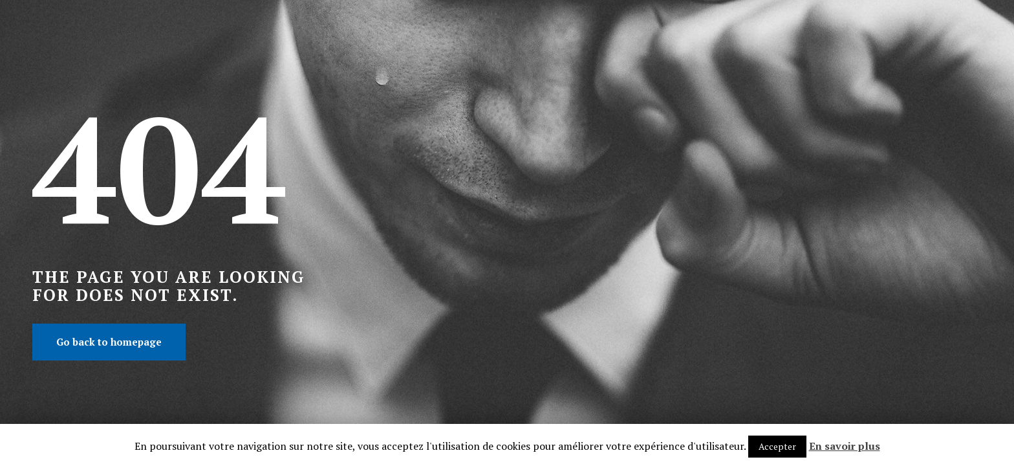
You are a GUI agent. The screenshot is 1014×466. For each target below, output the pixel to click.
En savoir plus (844, 446)
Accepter (777, 446)
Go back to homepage (109, 341)
